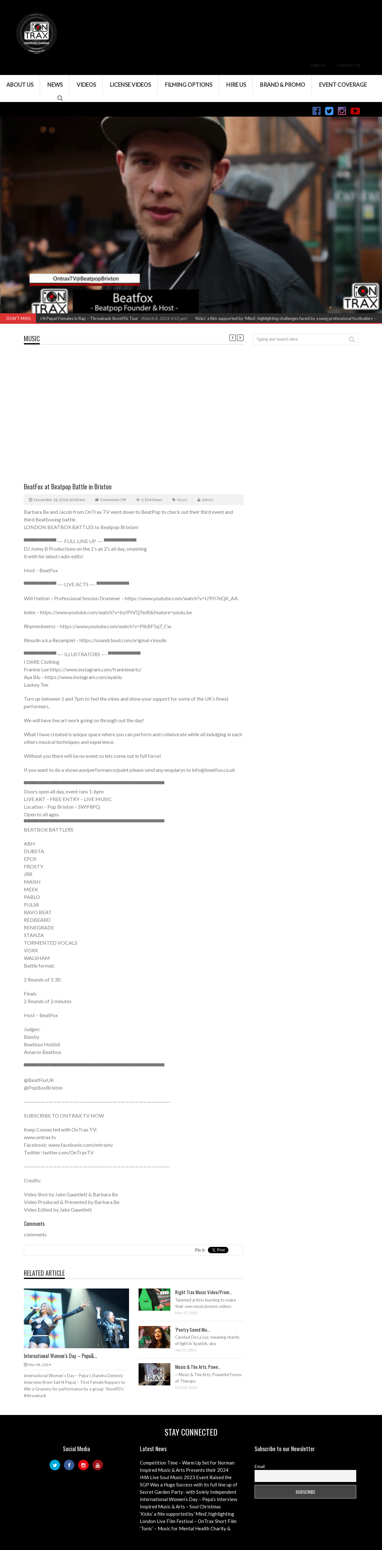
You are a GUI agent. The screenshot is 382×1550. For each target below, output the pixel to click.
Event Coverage (343, 84)
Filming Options (188, 84)
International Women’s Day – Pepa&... (60, 1356)
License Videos (130, 84)
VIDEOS (86, 84)
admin (207, 499)
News (55, 84)
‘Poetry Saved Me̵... (192, 1329)
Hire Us (318, 65)
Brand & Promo (282, 84)
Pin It (200, 1250)
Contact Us (348, 65)
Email (260, 1466)
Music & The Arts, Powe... (198, 1366)
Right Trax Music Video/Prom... (203, 1291)
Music (32, 338)
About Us (19, 84)
